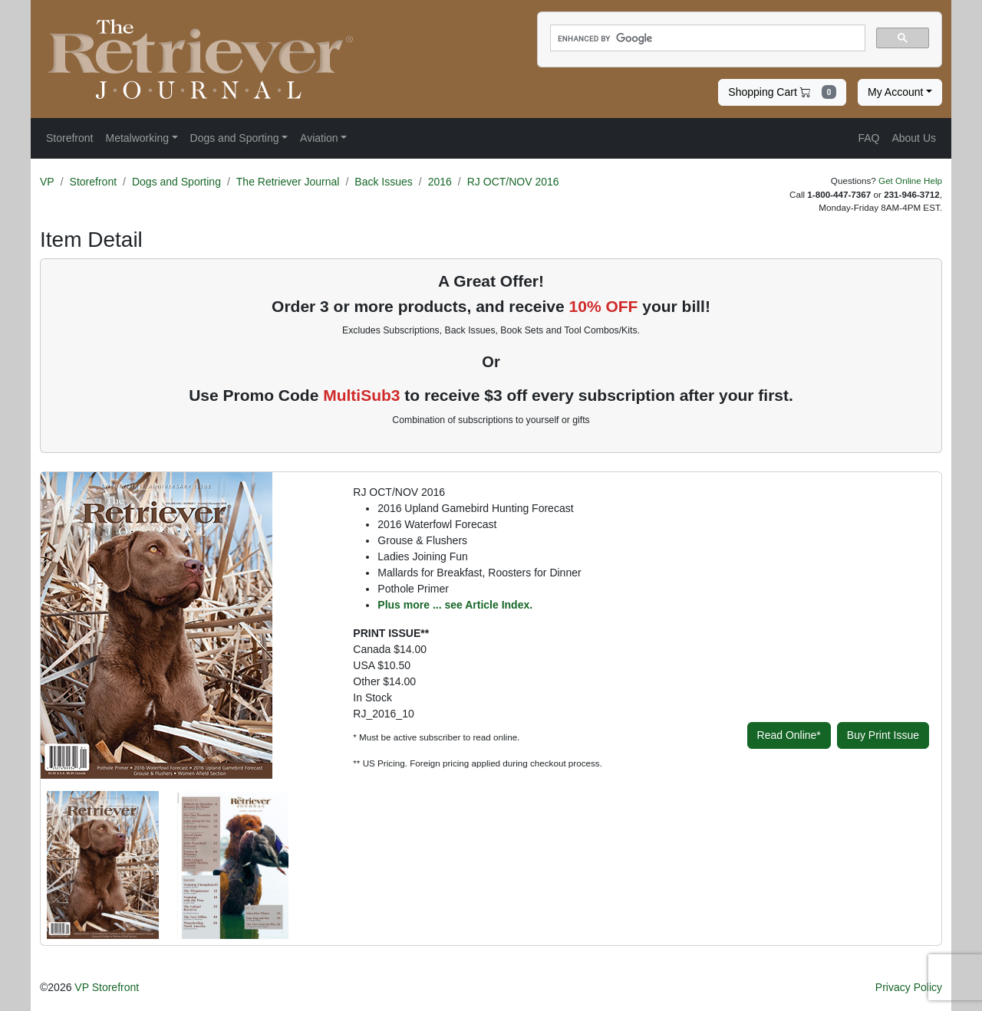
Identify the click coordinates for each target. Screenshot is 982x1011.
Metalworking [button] (136, 138)
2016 (440, 182)
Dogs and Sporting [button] (234, 138)
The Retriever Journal (288, 182)
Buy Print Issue (883, 735)
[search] (706, 38)
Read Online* (789, 735)
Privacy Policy (908, 987)
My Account (895, 92)
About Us (913, 138)
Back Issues (383, 182)
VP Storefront (106, 987)
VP (47, 182)
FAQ (868, 138)
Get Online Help (910, 180)
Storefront (93, 182)
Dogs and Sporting (176, 182)
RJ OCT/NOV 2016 (513, 182)
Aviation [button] (319, 138)
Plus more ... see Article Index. (454, 605)
